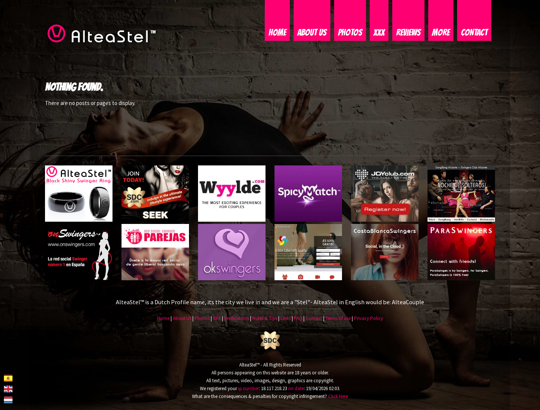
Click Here (338, 396)
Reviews (408, 33)
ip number (248, 389)
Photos (350, 33)
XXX (379, 33)
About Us (312, 33)
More (441, 33)
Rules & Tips (264, 319)
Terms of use (338, 319)
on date (296, 389)
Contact (474, 33)
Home (277, 33)
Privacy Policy (368, 319)
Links (285, 319)
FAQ (298, 319)
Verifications (236, 319)
